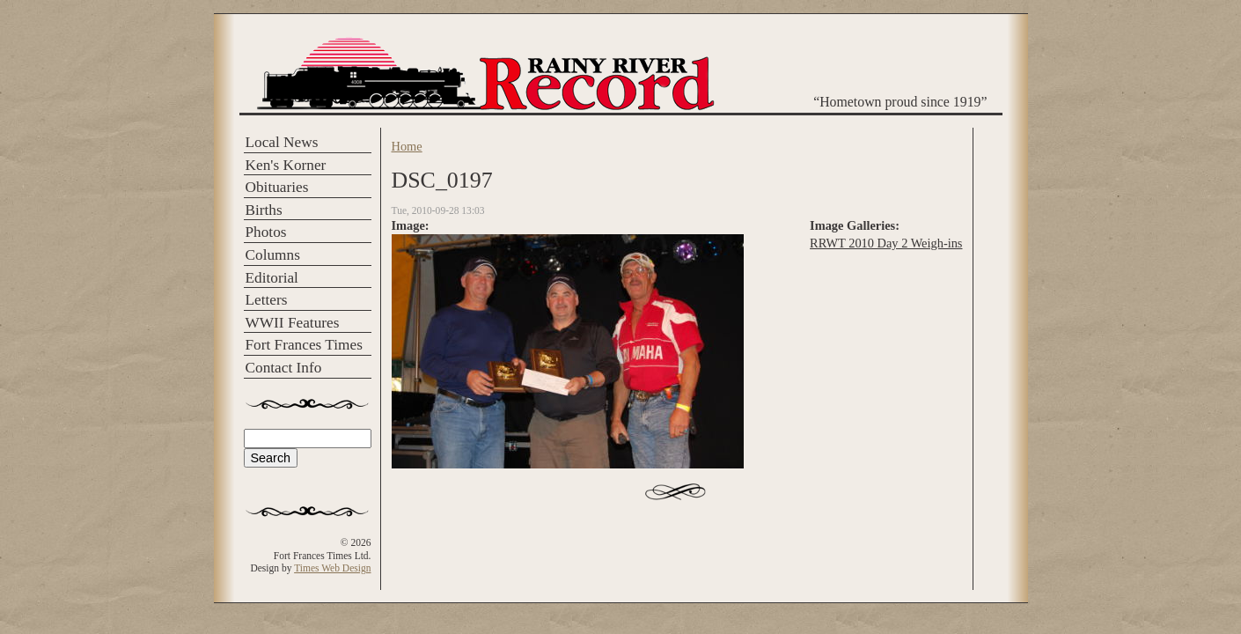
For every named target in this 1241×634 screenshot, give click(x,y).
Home (407, 146)
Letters (267, 299)
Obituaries (277, 187)
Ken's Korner (286, 165)
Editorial (272, 277)
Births (264, 210)
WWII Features (293, 322)
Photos (266, 232)
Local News (282, 142)
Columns (273, 255)
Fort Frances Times (304, 344)
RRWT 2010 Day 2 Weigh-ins (886, 243)
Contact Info (284, 367)
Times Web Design (332, 568)
